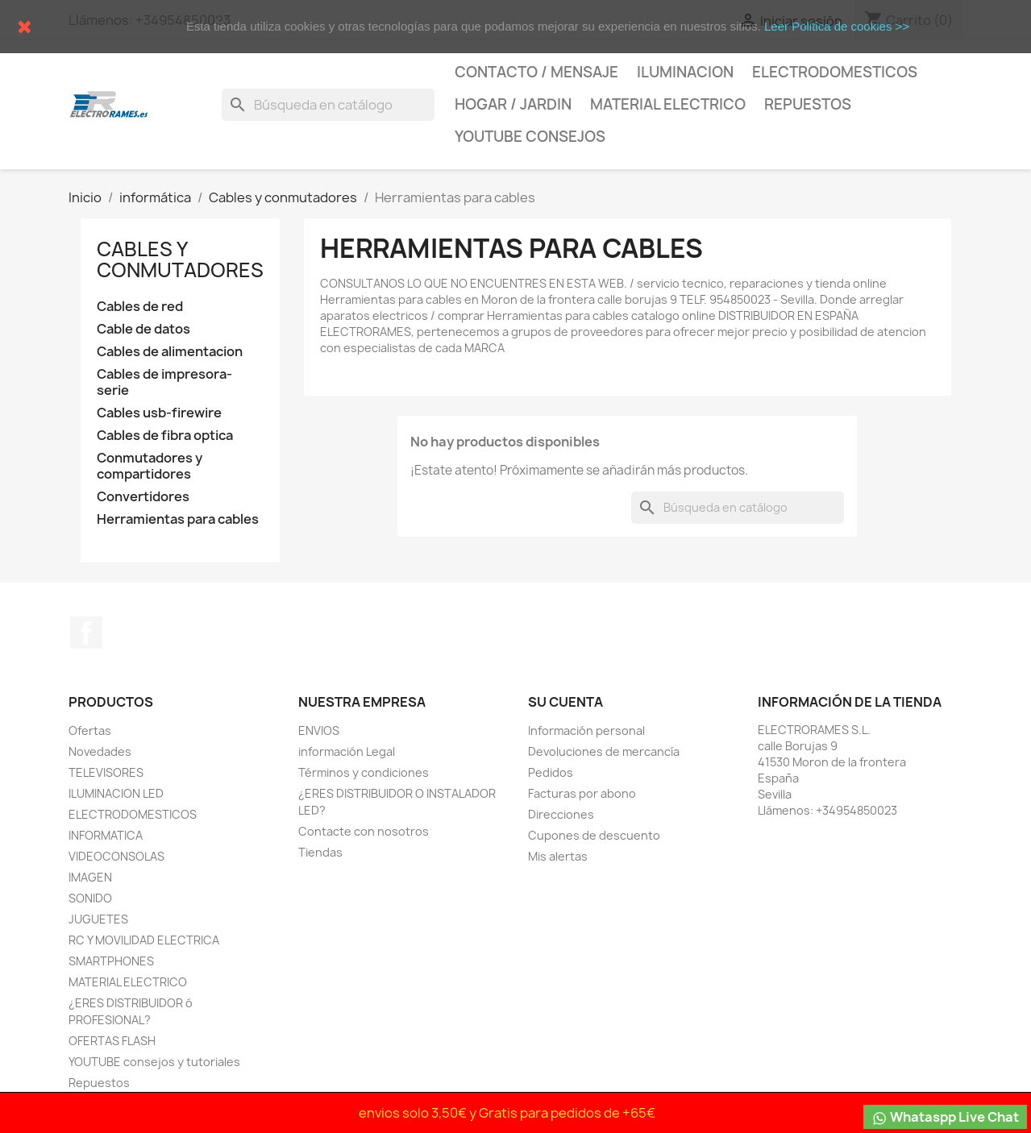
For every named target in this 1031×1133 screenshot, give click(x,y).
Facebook (86, 632)
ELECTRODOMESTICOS (133, 814)
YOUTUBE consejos (530, 137)
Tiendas (320, 852)
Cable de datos (143, 329)
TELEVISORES (106, 772)
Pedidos (550, 772)
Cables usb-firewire (159, 413)
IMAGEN (90, 877)
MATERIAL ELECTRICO (668, 104)
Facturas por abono (582, 793)
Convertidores (143, 496)
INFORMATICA (106, 835)
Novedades (100, 751)
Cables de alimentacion (170, 351)
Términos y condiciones (363, 772)
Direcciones (561, 814)
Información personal (586, 730)
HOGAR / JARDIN (513, 104)
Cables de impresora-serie (164, 382)
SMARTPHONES (111, 961)
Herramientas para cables (178, 519)
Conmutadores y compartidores (149, 466)
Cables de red (140, 306)
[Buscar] (328, 105)
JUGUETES (98, 919)
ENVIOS (318, 730)
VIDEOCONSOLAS (116, 856)
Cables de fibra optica (165, 435)
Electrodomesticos (834, 72)
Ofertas (90, 730)
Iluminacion (685, 72)
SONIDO (90, 898)
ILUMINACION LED (116, 793)
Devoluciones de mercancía (604, 751)
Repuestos (807, 104)
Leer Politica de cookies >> (836, 26)
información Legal (346, 751)
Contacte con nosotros (363, 831)
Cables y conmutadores (180, 259)
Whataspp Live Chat (945, 1117)
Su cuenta (565, 702)
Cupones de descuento (594, 835)
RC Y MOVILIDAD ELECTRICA (144, 940)
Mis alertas (558, 856)
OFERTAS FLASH (112, 1040)
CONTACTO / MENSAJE (536, 72)
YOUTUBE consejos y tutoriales (154, 1061)
